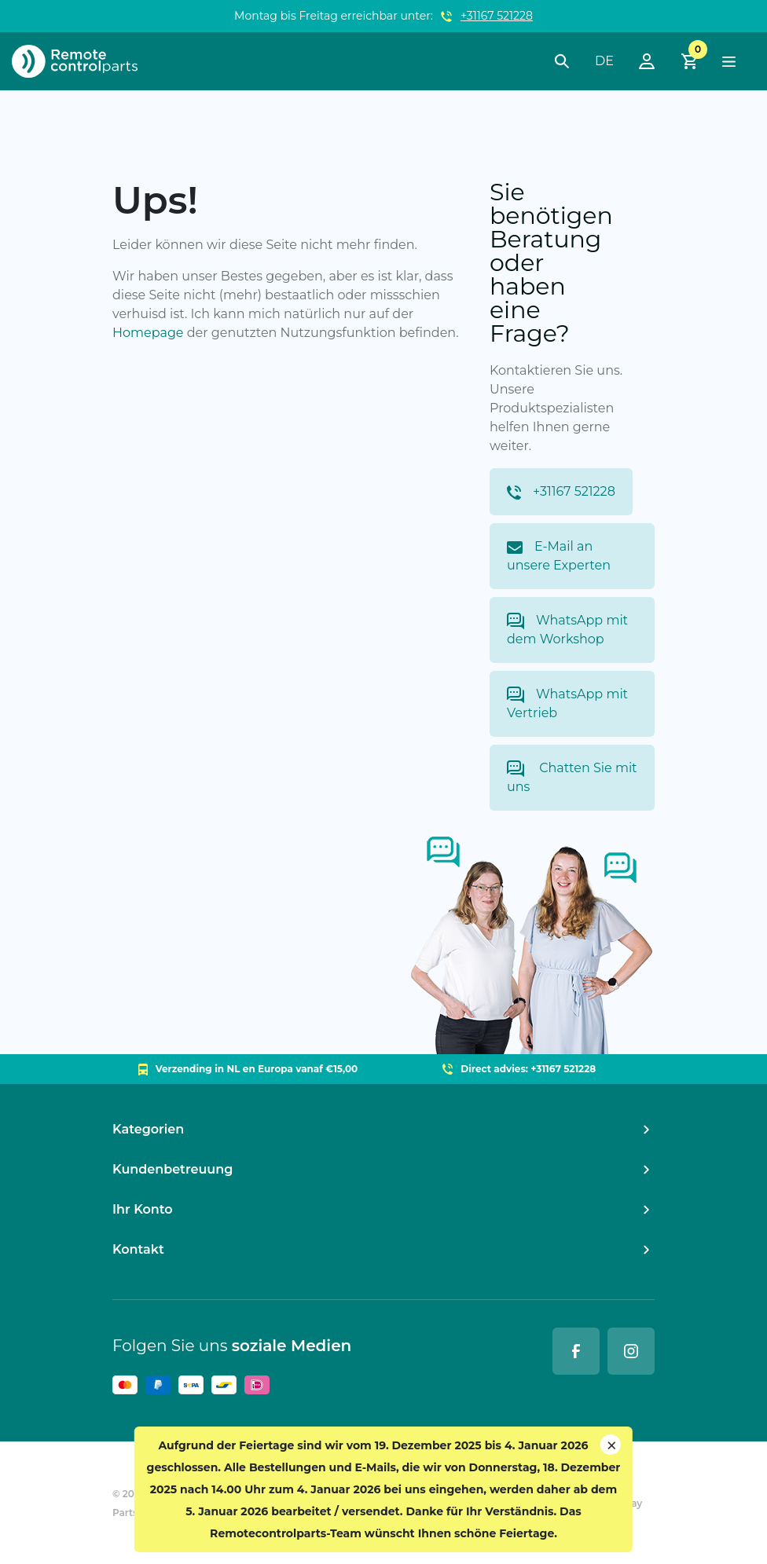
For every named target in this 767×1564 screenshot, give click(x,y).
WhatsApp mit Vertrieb (567, 703)
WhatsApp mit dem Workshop (567, 629)
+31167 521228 (497, 16)
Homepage (148, 332)
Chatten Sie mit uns (572, 777)
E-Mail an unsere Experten (559, 556)
